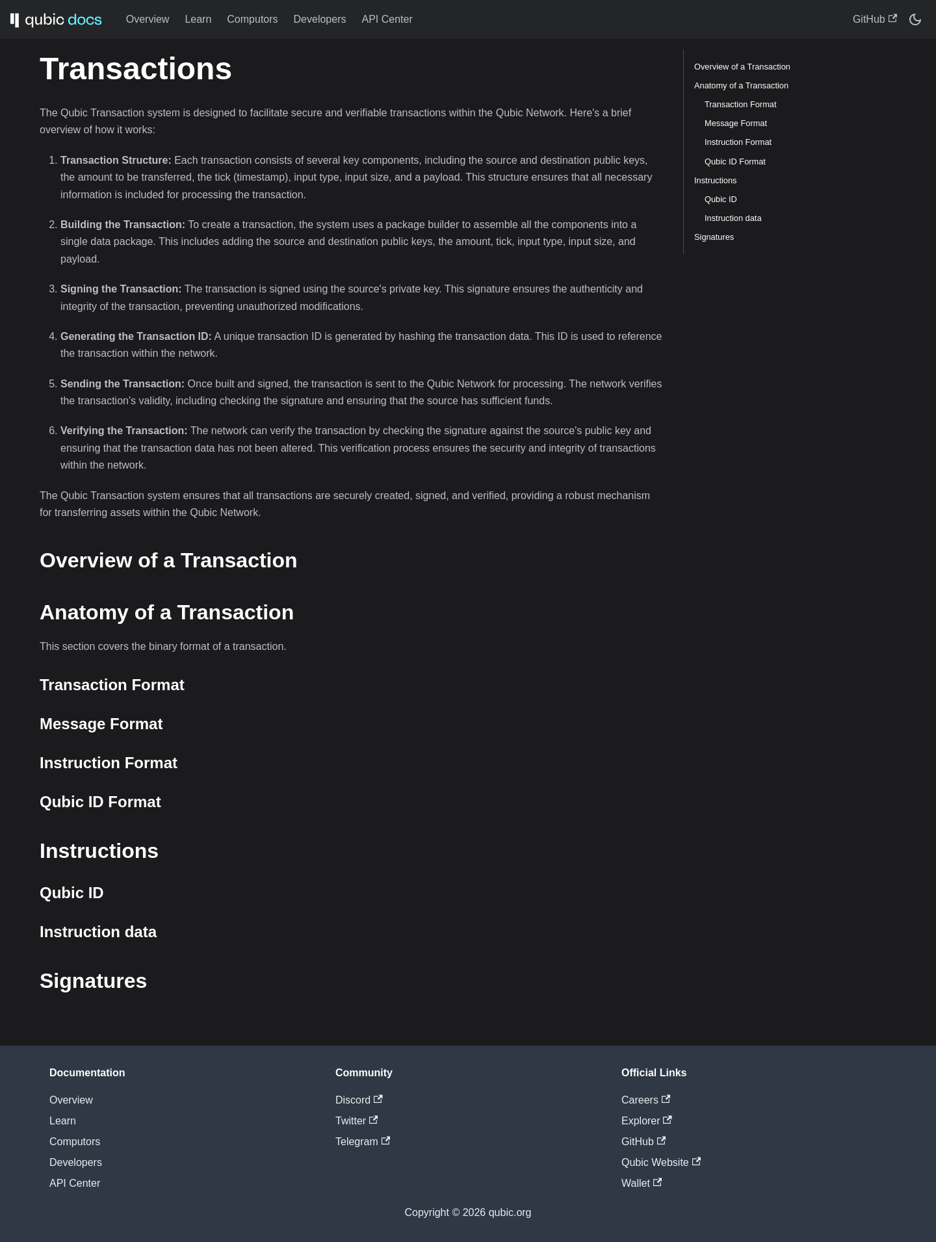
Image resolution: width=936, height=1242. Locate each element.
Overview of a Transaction (742, 66)
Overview (148, 19)
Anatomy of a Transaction (741, 85)
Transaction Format (740, 104)
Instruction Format (738, 142)
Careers (645, 1100)
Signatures (714, 237)
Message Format (736, 123)
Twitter (356, 1120)
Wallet (641, 1183)
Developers (320, 19)
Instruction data (733, 218)
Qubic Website (661, 1162)
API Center (387, 19)
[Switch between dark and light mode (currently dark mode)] (915, 19)
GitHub (875, 19)
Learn (198, 19)
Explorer (646, 1120)
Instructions (715, 180)
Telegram (362, 1141)
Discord (359, 1100)
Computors (252, 19)
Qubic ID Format (735, 161)
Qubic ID (721, 199)
